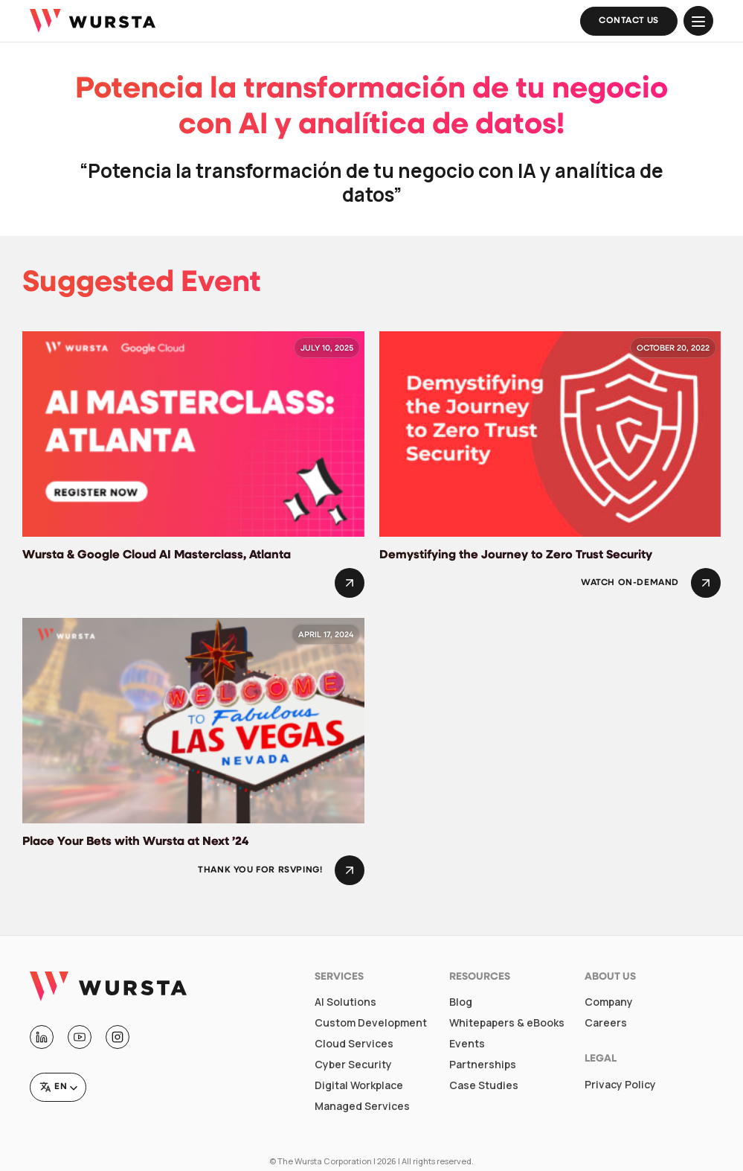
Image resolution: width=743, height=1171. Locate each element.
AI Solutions (345, 1002)
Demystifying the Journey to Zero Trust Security (515, 555)
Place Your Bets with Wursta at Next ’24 (135, 842)
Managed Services (362, 1106)
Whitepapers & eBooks (507, 1023)
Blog (460, 1002)
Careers (606, 1023)
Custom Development (371, 1023)
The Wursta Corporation (324, 1161)
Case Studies (483, 1085)
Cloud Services (354, 1043)
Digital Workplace (359, 1085)
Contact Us (629, 20)
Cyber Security (353, 1064)
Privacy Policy (620, 1084)
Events (467, 1043)
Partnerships (482, 1064)
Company (609, 1002)
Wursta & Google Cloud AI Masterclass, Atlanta (156, 555)
